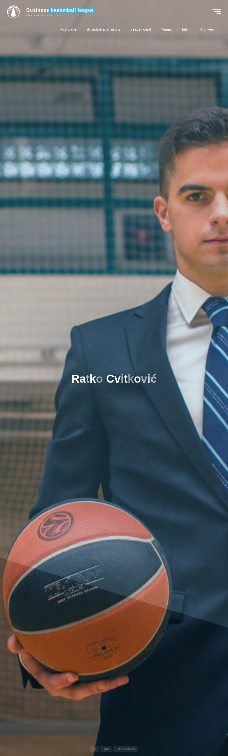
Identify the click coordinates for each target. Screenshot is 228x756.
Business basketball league (60, 10)
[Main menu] (216, 11)
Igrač (106, 749)
